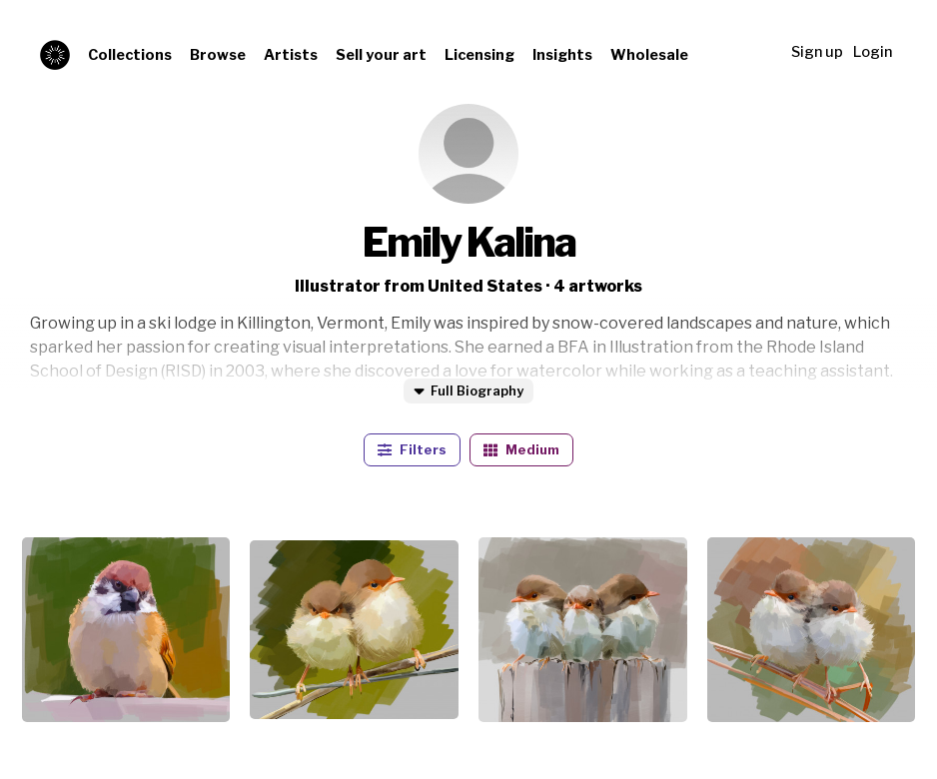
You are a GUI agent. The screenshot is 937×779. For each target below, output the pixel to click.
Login (872, 52)
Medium (521, 449)
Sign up (817, 52)
